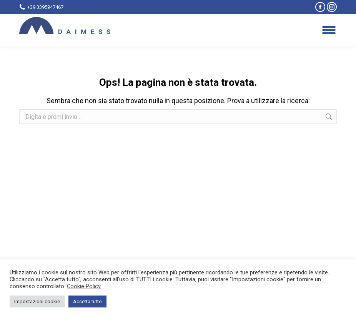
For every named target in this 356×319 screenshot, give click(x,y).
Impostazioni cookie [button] (37, 301)
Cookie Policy (84, 286)
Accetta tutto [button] (87, 301)
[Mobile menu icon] (329, 30)
